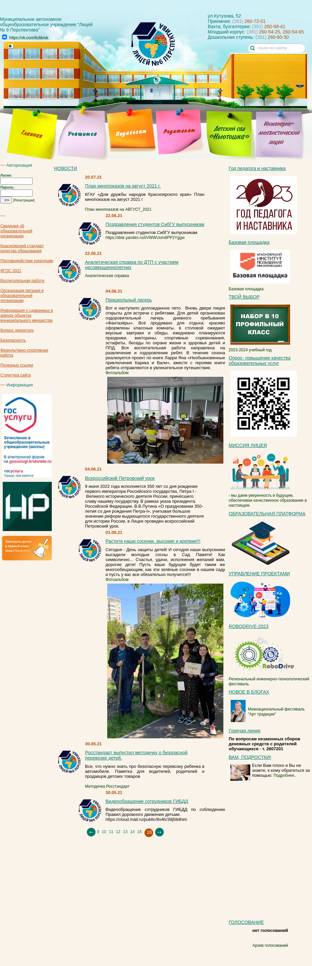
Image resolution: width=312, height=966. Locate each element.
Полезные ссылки (16, 365)
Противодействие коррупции (26, 260)
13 (125, 831)
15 (139, 831)
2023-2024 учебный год (259, 347)
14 (132, 831)
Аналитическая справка (107, 275)
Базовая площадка (259, 286)
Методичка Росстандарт (107, 786)
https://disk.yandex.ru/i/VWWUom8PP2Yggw (145, 237)
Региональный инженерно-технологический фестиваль (269, 679)
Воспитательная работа (22, 280)
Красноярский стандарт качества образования (22, 248)
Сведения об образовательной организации (16, 231)
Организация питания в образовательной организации (21, 295)
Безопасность (13, 340)
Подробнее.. (284, 775)
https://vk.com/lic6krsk (28, 37)
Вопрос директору (17, 330)
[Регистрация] (24, 200)
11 (111, 831)
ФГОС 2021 (10, 270)
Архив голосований (270, 945)
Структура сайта (15, 375)
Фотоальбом (117, 372)
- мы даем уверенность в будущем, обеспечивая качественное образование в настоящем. (268, 498)
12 (118, 831)
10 (104, 831)
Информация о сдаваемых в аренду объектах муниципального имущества (26, 315)
